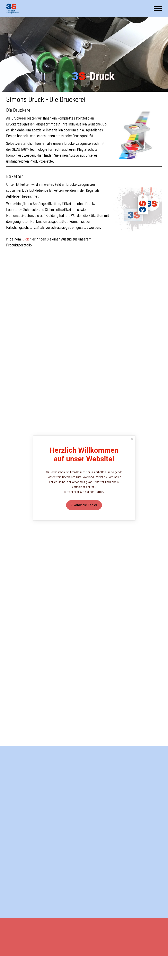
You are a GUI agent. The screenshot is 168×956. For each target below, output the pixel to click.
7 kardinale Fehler (84, 505)
